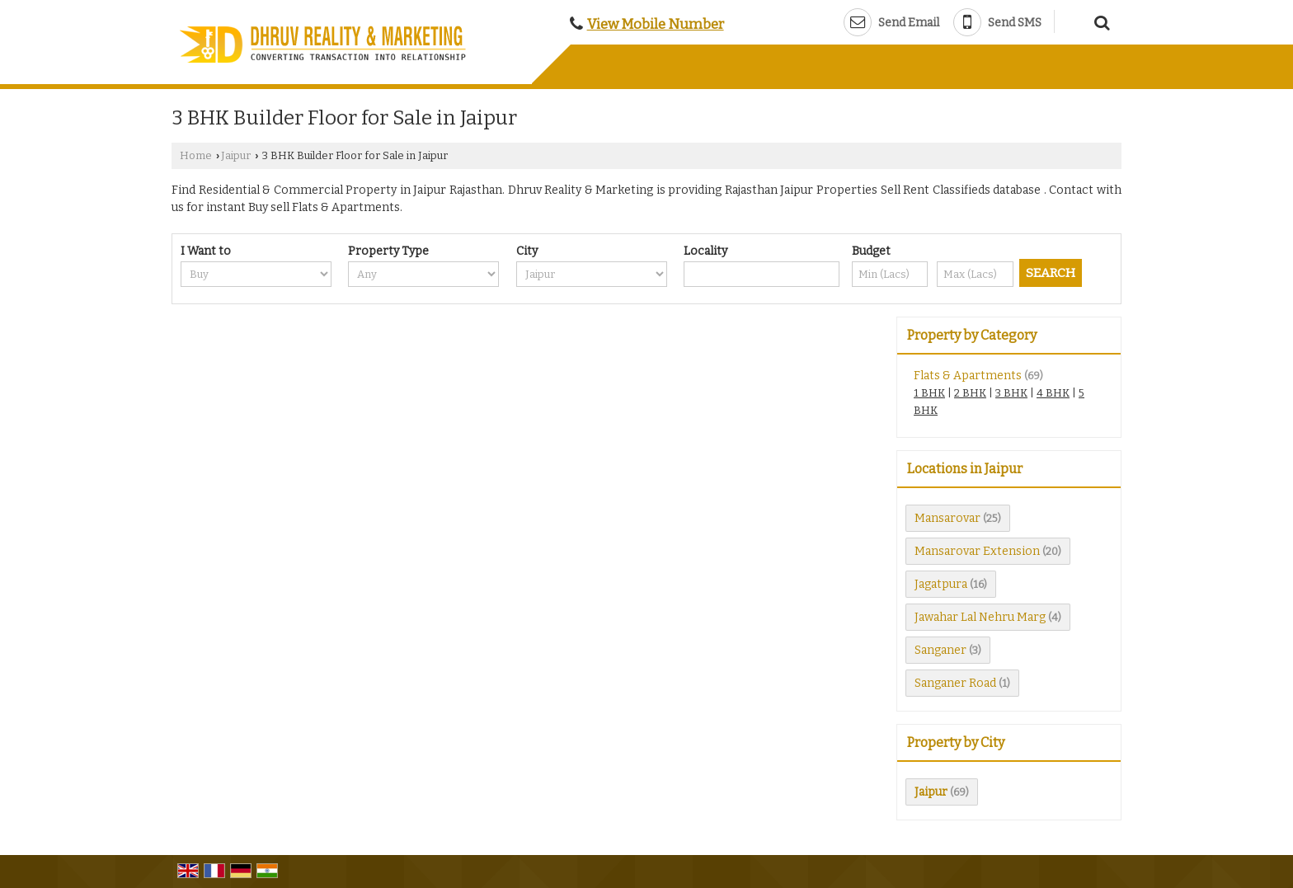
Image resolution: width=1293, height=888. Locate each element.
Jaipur (236, 155)
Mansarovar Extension (977, 551)
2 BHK (970, 393)
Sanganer (940, 650)
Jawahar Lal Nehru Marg (980, 617)
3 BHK (1011, 393)
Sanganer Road (955, 683)
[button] (655, 24)
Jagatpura (941, 584)
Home (196, 155)
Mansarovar (947, 518)
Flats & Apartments (968, 376)
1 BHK (929, 393)
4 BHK (1053, 393)
